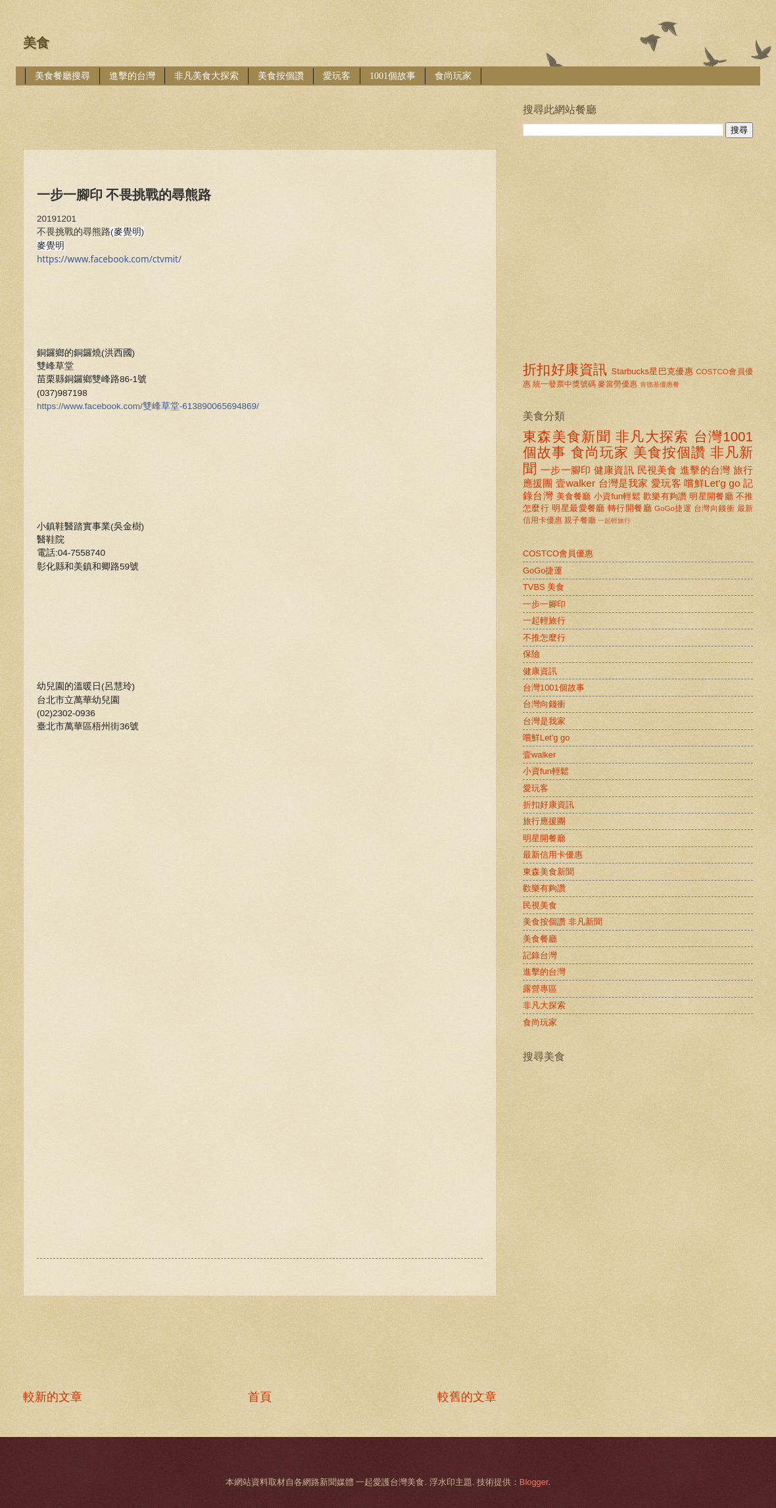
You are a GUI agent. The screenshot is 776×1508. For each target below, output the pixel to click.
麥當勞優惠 (617, 384)
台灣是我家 (623, 483)
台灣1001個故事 (554, 688)
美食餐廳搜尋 (62, 76)
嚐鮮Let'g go (712, 483)
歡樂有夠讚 (665, 496)
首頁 (260, 1396)
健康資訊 (614, 469)
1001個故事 (393, 76)
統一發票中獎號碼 (564, 384)
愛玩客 (337, 76)
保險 (531, 654)
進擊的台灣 (132, 76)
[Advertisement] (262, 108)
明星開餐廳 (711, 496)
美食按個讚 (281, 76)
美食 (36, 43)
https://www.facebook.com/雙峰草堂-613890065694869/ (148, 406)
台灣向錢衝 (714, 508)
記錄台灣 (540, 955)
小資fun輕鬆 (617, 496)
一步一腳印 (566, 469)
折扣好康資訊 (565, 369)
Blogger (534, 1482)
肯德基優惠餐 (659, 384)
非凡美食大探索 (206, 76)
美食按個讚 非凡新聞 (562, 922)
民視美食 (657, 469)
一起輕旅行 (614, 520)
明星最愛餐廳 (578, 508)
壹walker (575, 483)
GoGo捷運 (672, 508)
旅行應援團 (544, 821)
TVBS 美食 (543, 587)
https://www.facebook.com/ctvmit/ (109, 259)
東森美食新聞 (567, 436)
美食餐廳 (573, 496)
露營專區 (540, 989)
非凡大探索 (652, 436)
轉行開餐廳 (630, 508)
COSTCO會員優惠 (558, 553)
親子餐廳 (580, 520)
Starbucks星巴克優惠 (653, 371)
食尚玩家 (453, 76)
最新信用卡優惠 (553, 855)
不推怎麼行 (544, 638)
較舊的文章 (467, 1396)
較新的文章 (52, 1396)
